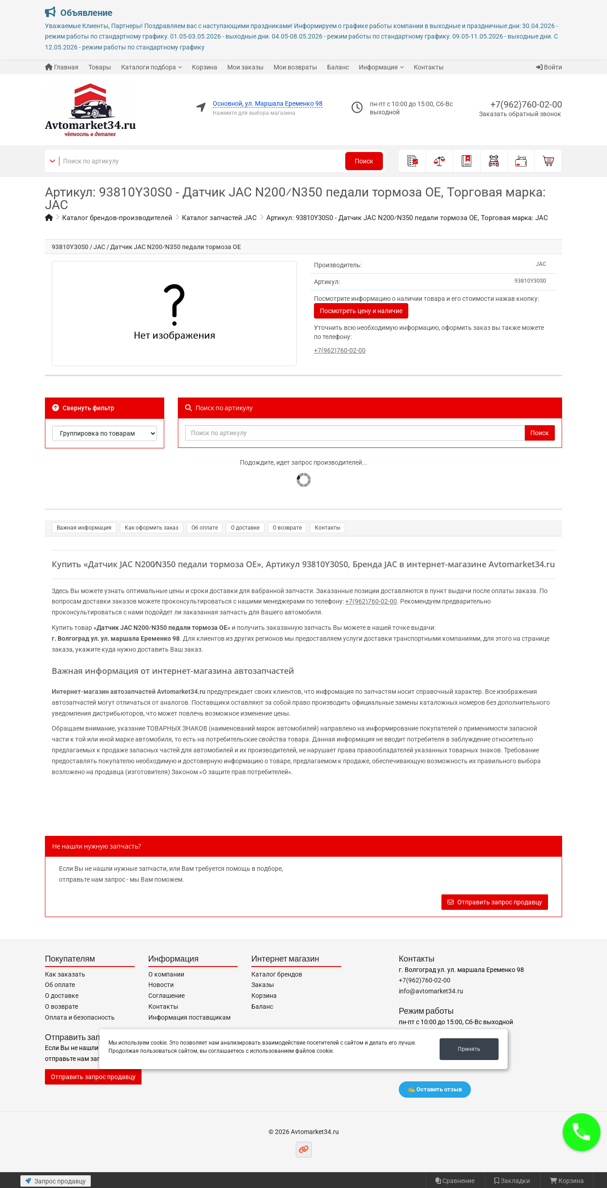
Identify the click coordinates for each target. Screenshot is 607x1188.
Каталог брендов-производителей (117, 218)
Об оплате (204, 528)
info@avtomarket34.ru (431, 991)
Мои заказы (245, 67)
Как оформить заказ (151, 528)
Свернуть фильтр (83, 408)
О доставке (245, 528)
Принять (469, 1049)
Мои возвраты (295, 67)
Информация (378, 67)
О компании (166, 974)
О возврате (287, 528)
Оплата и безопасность (80, 1017)
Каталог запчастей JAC (219, 218)
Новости (161, 984)
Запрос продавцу (55, 1181)
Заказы (262, 984)
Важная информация (84, 528)
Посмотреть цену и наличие (361, 310)
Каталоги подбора (148, 67)
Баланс (338, 67)
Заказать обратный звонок (520, 114)
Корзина (204, 67)
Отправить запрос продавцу (494, 902)
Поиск (364, 161)
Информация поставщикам (189, 1017)
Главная (61, 67)
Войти (549, 67)
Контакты (429, 67)
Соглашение (166, 995)
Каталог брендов (276, 974)
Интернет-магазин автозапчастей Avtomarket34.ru (129, 691)
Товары (99, 67)
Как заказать (65, 974)
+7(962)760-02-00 (526, 104)
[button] (581, 1132)
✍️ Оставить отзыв (435, 1089)
